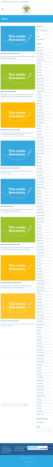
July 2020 (39, 224)
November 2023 (40, 116)
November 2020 (40, 215)
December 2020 (40, 212)
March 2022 (39, 168)
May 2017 (39, 336)
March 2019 (39, 271)
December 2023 (40, 112)
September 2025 (40, 60)
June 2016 (39, 367)
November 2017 (40, 318)
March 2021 (39, 203)
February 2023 (40, 137)
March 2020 (39, 237)
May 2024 (39, 100)
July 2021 (39, 190)
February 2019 (40, 274)
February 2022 (40, 172)
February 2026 (40, 47)
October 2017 (40, 321)
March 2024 (39, 106)
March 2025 (39, 75)
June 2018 (39, 296)
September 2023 (40, 122)
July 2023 (39, 125)
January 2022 (40, 175)
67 (20, 404)
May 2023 (39, 131)
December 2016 (40, 352)
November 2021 (40, 181)
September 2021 (40, 187)
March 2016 (39, 377)
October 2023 (40, 119)
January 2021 (40, 209)
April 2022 (39, 165)
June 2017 (39, 333)
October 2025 (40, 56)
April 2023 (39, 134)
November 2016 (40, 355)
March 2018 (39, 305)
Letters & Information (42, 30)
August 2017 (40, 327)
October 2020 (40, 218)
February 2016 (40, 380)
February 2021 (40, 206)
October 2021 (40, 184)
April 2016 (39, 374)
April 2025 (39, 72)
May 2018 (39, 299)
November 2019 (40, 249)
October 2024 (40, 88)
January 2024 (40, 109)
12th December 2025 (7, 199)
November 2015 (40, 389)
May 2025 (39, 69)
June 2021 (39, 193)
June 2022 (39, 159)
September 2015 (40, 395)
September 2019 (40, 255)
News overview (40, 39)
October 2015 (40, 392)
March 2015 (39, 411)
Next (25, 404)
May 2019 (39, 265)
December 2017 (40, 315)
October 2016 (40, 358)
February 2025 (40, 78)
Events (38, 36)
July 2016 (39, 364)
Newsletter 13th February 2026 (10, 53)
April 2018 (39, 302)
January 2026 (40, 50)
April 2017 (39, 339)
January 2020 (40, 243)
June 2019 (39, 262)
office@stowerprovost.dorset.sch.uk (23, 446)
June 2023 (39, 128)
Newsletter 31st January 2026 (10, 123)
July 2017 (39, 330)
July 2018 (39, 293)
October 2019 (40, 252)
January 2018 (40, 311)
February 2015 (40, 414)
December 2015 (40, 386)
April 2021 (39, 200)
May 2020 (39, 231)
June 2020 (39, 227)
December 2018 (40, 280)
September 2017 (40, 324)
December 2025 (40, 53)
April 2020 (39, 234)
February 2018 (40, 308)
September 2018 (40, 290)
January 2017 (40, 349)
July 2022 (39, 156)
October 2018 (40, 287)
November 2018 (40, 283)
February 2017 (40, 346)
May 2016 (39, 371)
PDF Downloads (40, 422)
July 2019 (39, 259)
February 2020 (40, 240)
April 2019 (39, 268)
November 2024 (40, 84)
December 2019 (40, 246)
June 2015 (39, 402)
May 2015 (39, 405)
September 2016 (40, 361)
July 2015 (39, 398)
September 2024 (40, 91)
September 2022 (40, 153)
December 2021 (40, 178)
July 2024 (39, 94)
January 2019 (40, 277)
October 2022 (40, 150)
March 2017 (39, 343)
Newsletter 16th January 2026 (10, 161)
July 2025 (39, 63)
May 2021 (39, 196)
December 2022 (40, 144)
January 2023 (40, 140)
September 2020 (40, 221)
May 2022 (39, 162)
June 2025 (39, 66)
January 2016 (40, 383)
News (38, 33)
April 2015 (39, 408)
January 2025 (40, 81)
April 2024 (39, 103)
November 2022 (40, 147)
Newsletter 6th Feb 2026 (8, 91)
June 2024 (39, 97)
